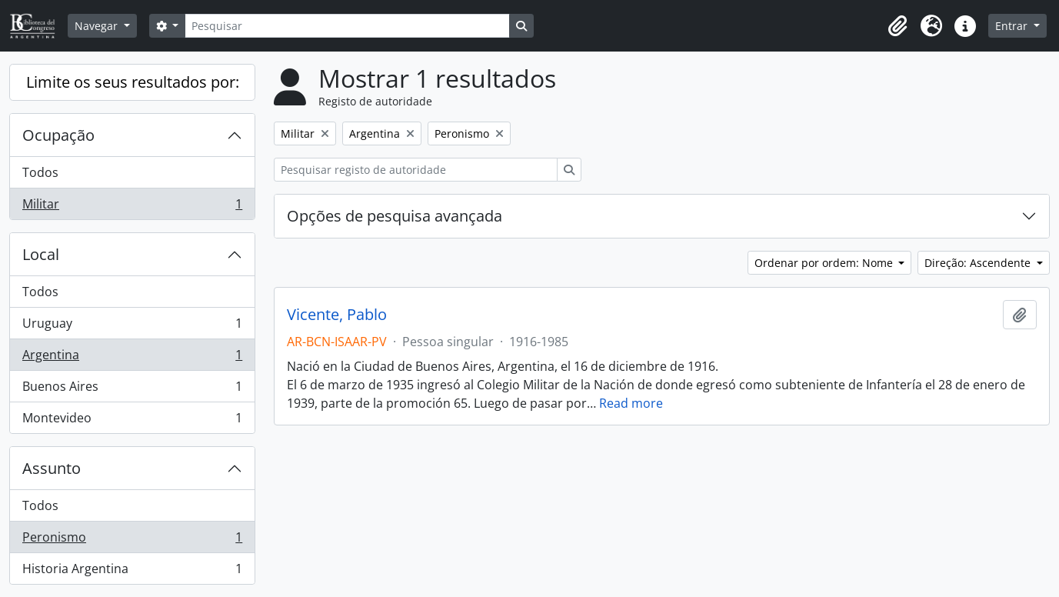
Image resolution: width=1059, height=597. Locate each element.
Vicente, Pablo (337, 314)
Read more (631, 403)
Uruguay (132, 326)
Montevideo (132, 421)
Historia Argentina (132, 571)
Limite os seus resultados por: (132, 82)
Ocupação (58, 135)
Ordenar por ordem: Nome (825, 262)
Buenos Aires (132, 389)
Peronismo (132, 540)
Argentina (132, 358)
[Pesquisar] (347, 26)
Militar (132, 207)
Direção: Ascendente (979, 262)
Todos (40, 172)
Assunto (51, 468)
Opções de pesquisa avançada (394, 215)
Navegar (98, 25)
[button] (897, 26)
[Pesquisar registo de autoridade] (416, 170)
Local (40, 254)
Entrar (1013, 25)
